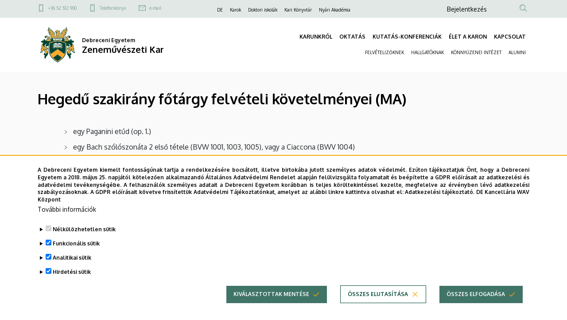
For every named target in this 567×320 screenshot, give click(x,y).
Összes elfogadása (476, 305)
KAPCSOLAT (510, 36)
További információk (67, 220)
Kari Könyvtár (298, 9)
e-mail (155, 8)
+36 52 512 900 (62, 8)
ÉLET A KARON (468, 36)
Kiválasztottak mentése (271, 305)
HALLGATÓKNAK (427, 52)
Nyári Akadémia (334, 9)
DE (220, 9)
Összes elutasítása (378, 305)
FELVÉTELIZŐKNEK (384, 52)
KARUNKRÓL (315, 36)
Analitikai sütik (72, 268)
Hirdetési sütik (72, 283)
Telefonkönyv (113, 8)
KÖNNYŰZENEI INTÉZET (476, 52)
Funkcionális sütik (76, 254)
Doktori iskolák (262, 9)
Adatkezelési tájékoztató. (439, 203)
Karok (235, 9)
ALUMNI (517, 52)
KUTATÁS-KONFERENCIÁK (407, 36)
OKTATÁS (352, 36)
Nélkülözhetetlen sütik (84, 240)
